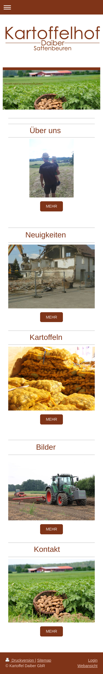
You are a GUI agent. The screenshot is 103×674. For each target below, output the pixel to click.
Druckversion (20, 660)
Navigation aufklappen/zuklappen (51, 7)
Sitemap (44, 660)
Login (93, 660)
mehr (51, 206)
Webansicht (87, 666)
